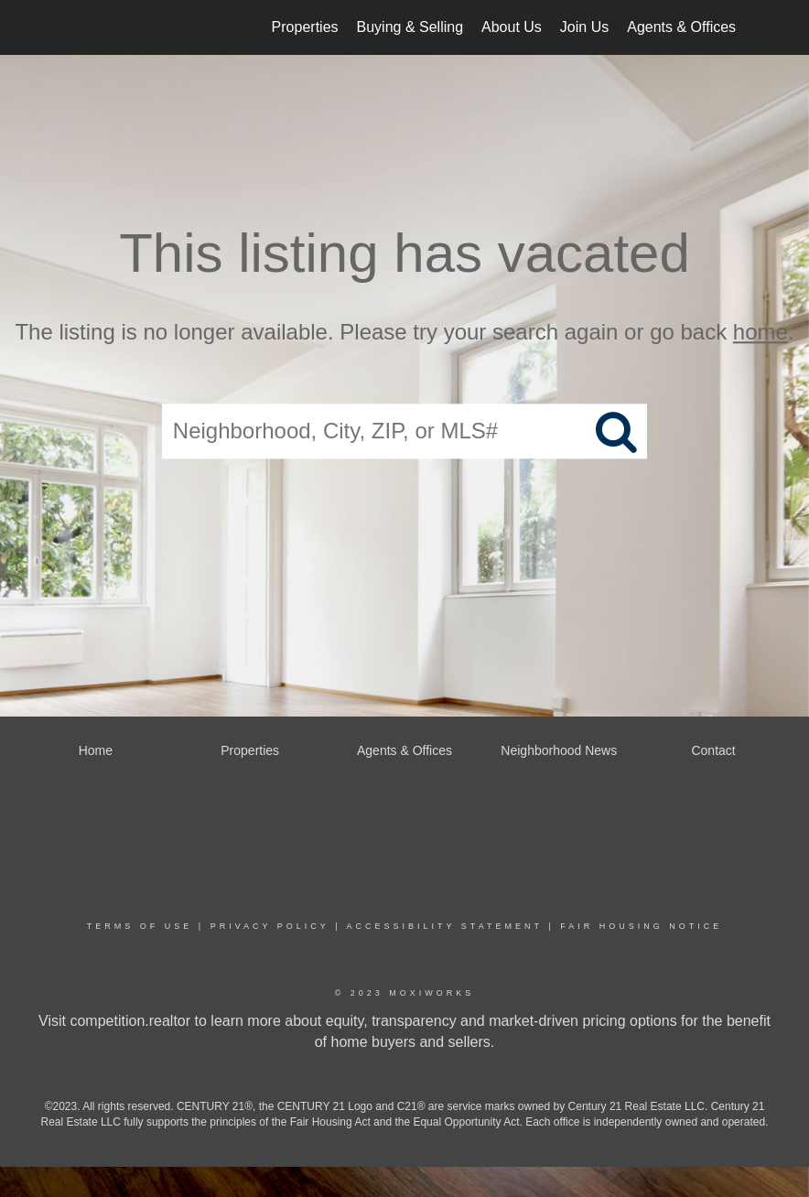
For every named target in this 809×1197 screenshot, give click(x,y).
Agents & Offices (681, 27)
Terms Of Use (140, 926)
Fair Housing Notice (641, 926)
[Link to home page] (71, 27)
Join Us (584, 27)
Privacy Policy (269, 926)
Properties (305, 27)
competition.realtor (130, 1021)
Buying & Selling (410, 27)
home (760, 331)
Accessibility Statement (445, 926)
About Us (511, 27)
